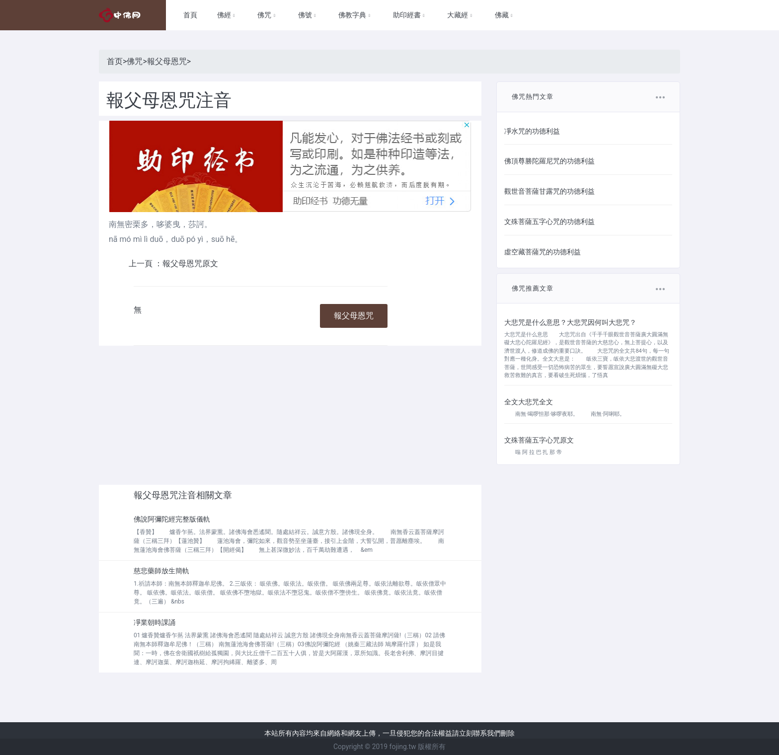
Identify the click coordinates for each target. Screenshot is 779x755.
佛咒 (135, 61)
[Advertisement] (290, 415)
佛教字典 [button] (353, 15)
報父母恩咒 (167, 61)
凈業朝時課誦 (154, 622)
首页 (115, 61)
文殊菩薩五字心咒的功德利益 (549, 222)
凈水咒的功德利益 (532, 131)
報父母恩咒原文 (190, 263)
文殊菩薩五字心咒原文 (539, 440)
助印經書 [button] (407, 15)
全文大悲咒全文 (528, 402)
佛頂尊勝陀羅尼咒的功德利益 (549, 161)
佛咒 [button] (265, 15)
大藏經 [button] (458, 15)
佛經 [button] (225, 15)
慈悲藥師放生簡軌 (161, 571)
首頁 (190, 15)
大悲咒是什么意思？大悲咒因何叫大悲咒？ (570, 322)
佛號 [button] (305, 15)
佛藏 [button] (502, 15)
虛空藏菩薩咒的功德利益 (542, 252)
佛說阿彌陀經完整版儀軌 (172, 519)
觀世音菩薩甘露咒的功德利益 (549, 191)
